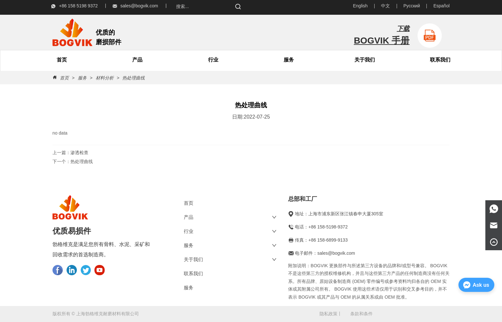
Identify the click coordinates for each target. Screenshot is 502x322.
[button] (137, 60)
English (360, 5)
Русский (411, 5)
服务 (289, 59)
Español (441, 5)
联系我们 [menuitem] (440, 59)
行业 (213, 59)
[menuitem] (137, 60)
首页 (64, 77)
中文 (385, 5)
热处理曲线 (133, 77)
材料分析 (104, 77)
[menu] (99, 60)
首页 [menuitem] (62, 59)
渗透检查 (79, 152)
